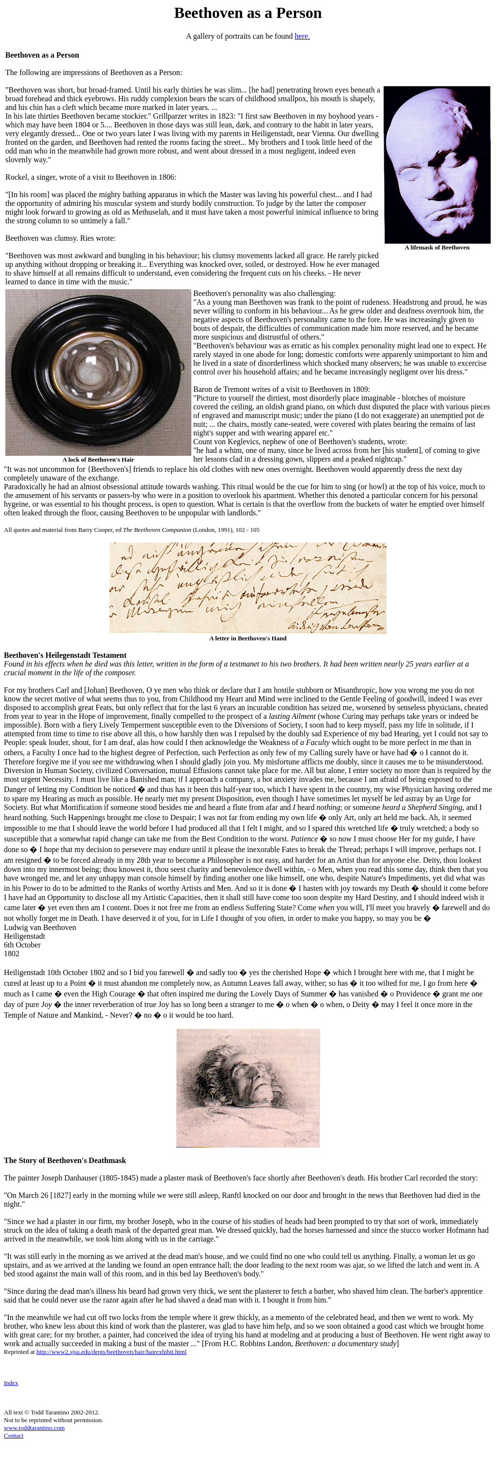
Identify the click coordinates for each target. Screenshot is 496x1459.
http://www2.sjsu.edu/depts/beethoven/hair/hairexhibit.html (111, 1351)
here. (302, 36)
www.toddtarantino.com (34, 1427)
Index (11, 1382)
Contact (13, 1435)
